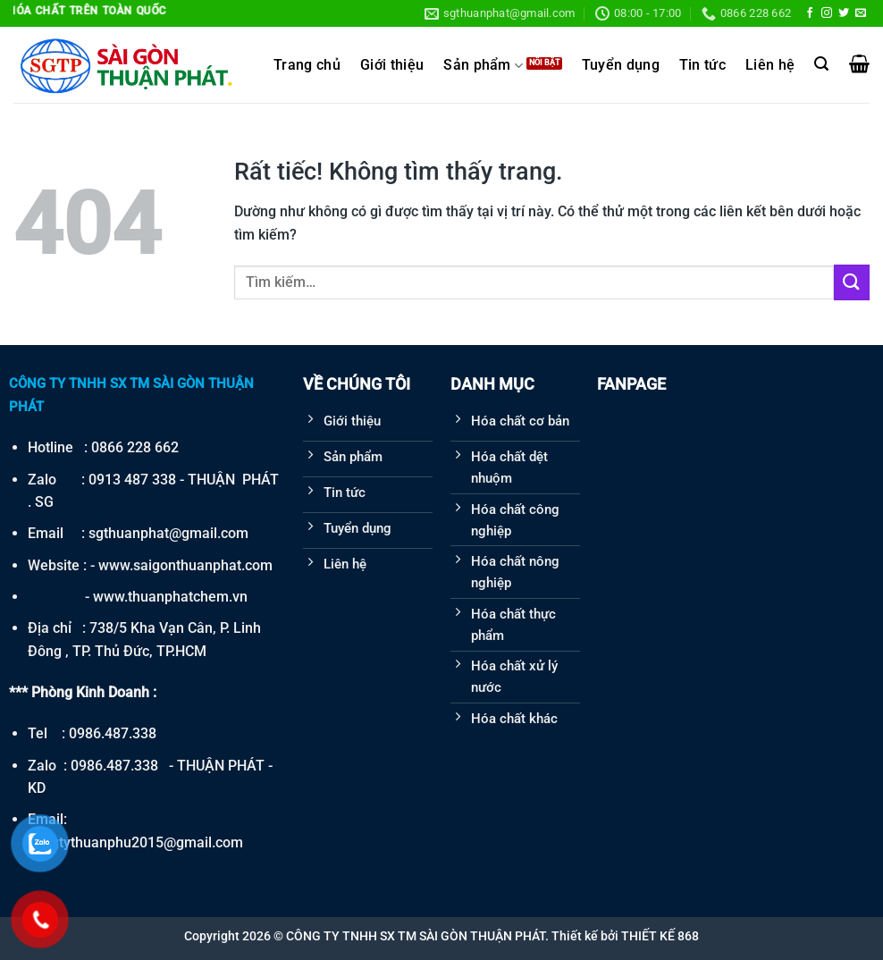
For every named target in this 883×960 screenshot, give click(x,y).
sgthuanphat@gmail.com (168, 533)
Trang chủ (307, 65)
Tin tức (702, 65)
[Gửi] (852, 282)
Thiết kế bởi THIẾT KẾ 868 (625, 936)
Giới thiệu (392, 65)
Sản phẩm (483, 65)
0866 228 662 (135, 447)
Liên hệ (770, 65)
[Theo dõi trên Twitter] (843, 13)
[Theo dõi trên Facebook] (809, 13)
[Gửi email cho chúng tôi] (860, 13)
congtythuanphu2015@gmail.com (135, 842)
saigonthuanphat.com (203, 565)
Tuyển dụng (621, 65)
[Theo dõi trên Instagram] (826, 13)
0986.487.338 (112, 733)
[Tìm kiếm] (821, 63)
